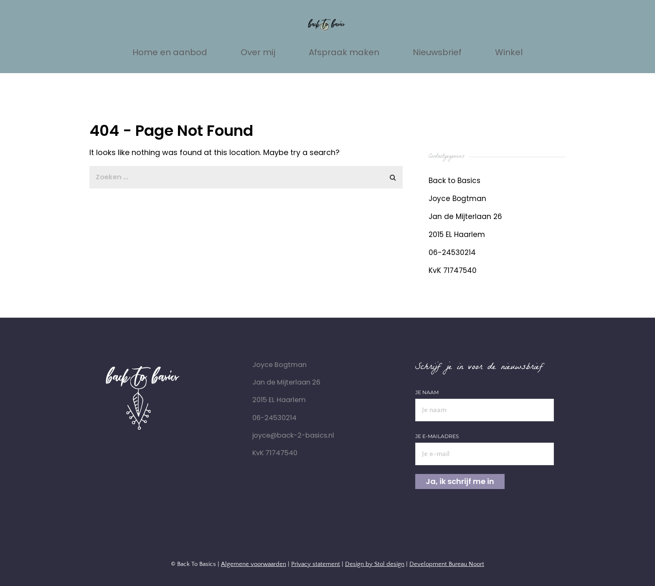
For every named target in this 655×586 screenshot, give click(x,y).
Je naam (484, 401)
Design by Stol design (374, 564)
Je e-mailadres (484, 445)
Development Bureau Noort (446, 564)
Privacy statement (315, 564)
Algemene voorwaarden (253, 564)
